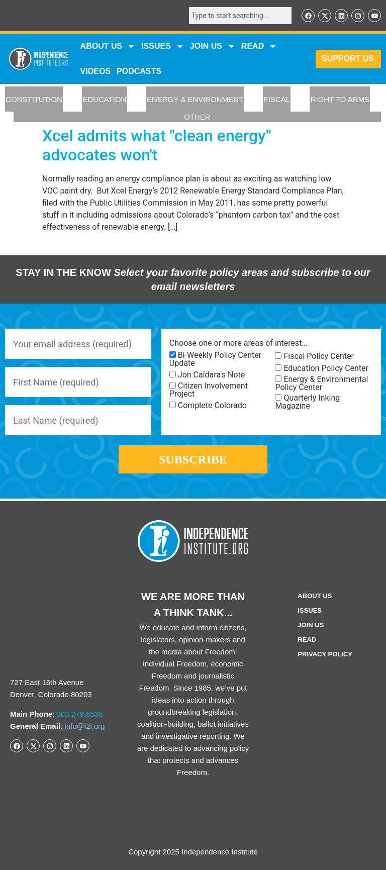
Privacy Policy (325, 654)
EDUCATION (104, 99)
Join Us (311, 625)
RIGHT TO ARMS (340, 99)
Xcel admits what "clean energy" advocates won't (156, 145)
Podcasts (139, 71)
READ (259, 46)
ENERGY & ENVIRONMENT (195, 99)
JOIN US (212, 46)
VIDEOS (95, 71)
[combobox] (240, 15)
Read (307, 639)
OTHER (197, 117)
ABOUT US (108, 46)
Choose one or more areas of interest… (238, 343)
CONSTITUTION (34, 99)
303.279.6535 (80, 714)
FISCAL (277, 99)
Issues (162, 46)
